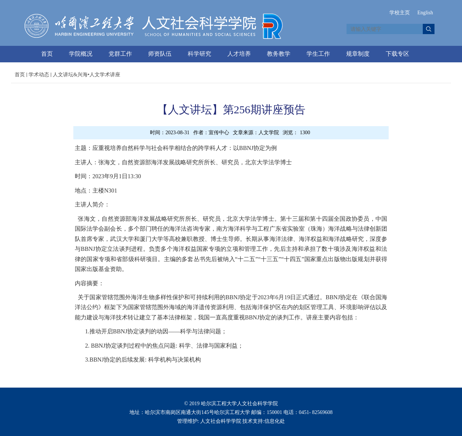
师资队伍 (160, 54)
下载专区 (397, 54)
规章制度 (358, 54)
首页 (47, 54)
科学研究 (199, 54)
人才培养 (239, 54)
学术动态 (39, 74)
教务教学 (278, 54)
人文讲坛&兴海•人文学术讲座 (86, 74)
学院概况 (80, 54)
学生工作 (318, 54)
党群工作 (120, 54)
